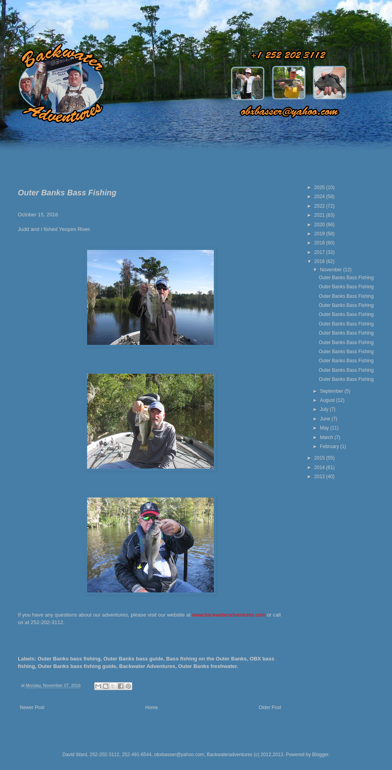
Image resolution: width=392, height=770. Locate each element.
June (325, 419)
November (331, 269)
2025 (320, 187)
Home (151, 707)
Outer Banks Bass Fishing (346, 277)
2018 (320, 243)
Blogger (320, 754)
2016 (320, 261)
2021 (320, 215)
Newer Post (32, 707)
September (332, 391)
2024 (320, 196)
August (328, 400)
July (325, 409)
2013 (320, 476)
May (325, 428)
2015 (320, 458)
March (327, 437)
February (330, 446)
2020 (320, 224)
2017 (320, 252)
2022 (320, 206)
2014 (320, 467)
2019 (320, 233)
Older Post (270, 707)
